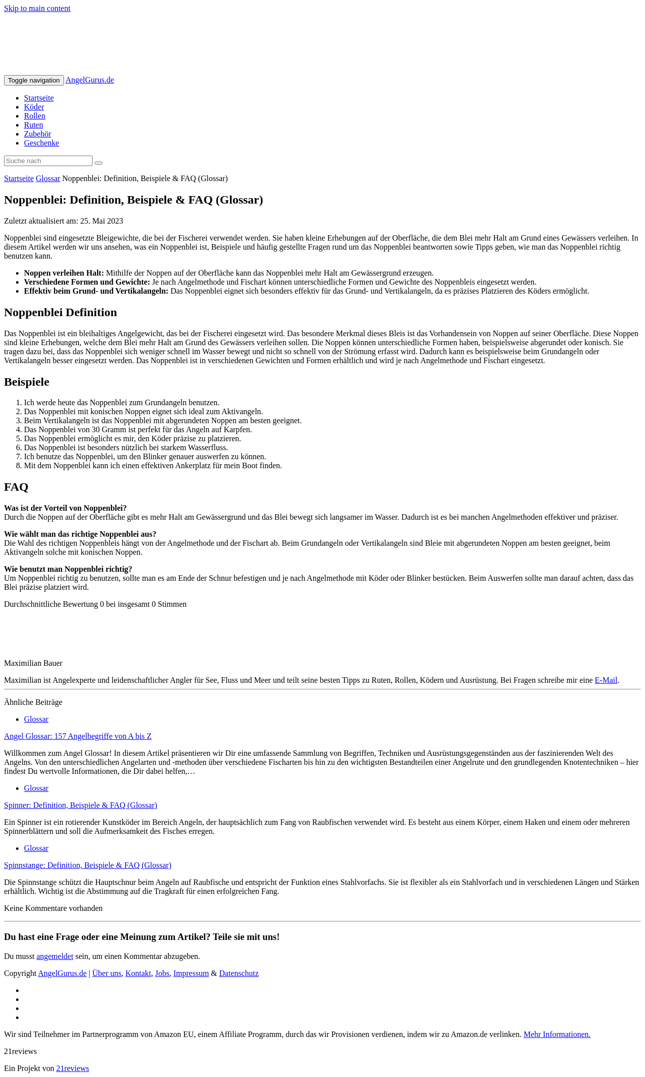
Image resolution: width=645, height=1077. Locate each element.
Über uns (107, 973)
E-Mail (606, 680)
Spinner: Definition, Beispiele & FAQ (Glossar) (80, 805)
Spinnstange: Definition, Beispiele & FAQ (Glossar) (88, 865)
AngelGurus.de (90, 80)
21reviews (72, 1068)
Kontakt (139, 973)
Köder (34, 107)
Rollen (35, 116)
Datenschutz (238, 973)
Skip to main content (37, 8)
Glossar (48, 178)
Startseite (39, 98)
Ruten (33, 125)
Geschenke (41, 143)
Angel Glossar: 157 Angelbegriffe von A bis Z (78, 736)
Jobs (162, 973)
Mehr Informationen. (557, 1034)
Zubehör (37, 134)
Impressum (191, 973)
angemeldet (55, 956)
